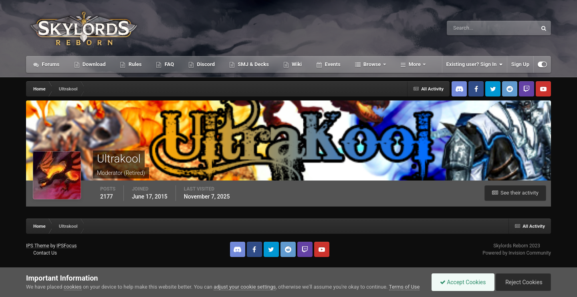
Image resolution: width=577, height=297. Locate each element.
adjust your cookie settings (245, 287)
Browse (372, 64)
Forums (50, 64)
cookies (73, 287)
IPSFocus (66, 246)
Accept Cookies (463, 282)
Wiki (296, 64)
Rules (134, 64)
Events (331, 64)
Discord (205, 64)
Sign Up (520, 64)
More (415, 64)
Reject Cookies (523, 282)
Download (93, 64)
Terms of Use (404, 287)
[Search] (467, 28)
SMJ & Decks (252, 64)
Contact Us (45, 253)
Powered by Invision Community (516, 253)
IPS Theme (37, 246)
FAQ (168, 64)
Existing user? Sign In (474, 64)
